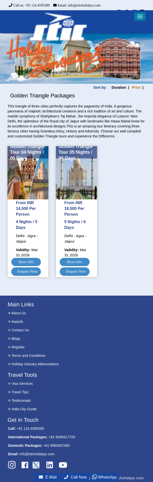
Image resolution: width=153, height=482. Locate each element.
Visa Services (20, 384)
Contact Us (18, 330)
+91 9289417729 (61, 437)
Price (136, 87)
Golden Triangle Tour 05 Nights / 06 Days (75, 152)
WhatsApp (104, 477)
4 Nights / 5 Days (26, 225)
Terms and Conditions (26, 356)
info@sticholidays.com (37, 454)
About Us (17, 313)
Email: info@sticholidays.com (76, 5)
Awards (15, 322)
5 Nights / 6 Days (75, 225)
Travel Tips (18, 392)
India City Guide (22, 409)
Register (16, 347)
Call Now (75, 477)
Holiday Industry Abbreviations (33, 364)
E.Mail (47, 477)
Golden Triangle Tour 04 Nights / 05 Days (27, 152)
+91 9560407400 (56, 446)
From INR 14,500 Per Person (26, 208)
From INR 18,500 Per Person (74, 208)
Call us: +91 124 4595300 (29, 5)
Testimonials (19, 401)
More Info (26, 262)
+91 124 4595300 (30, 429)
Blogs (14, 339)
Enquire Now (27, 271)
